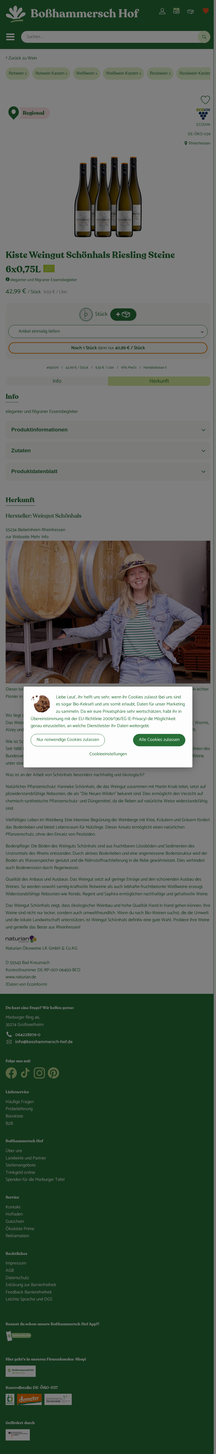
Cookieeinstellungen (108, 754)
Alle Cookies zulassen (159, 739)
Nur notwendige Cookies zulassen (68, 739)
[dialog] (108, 727)
